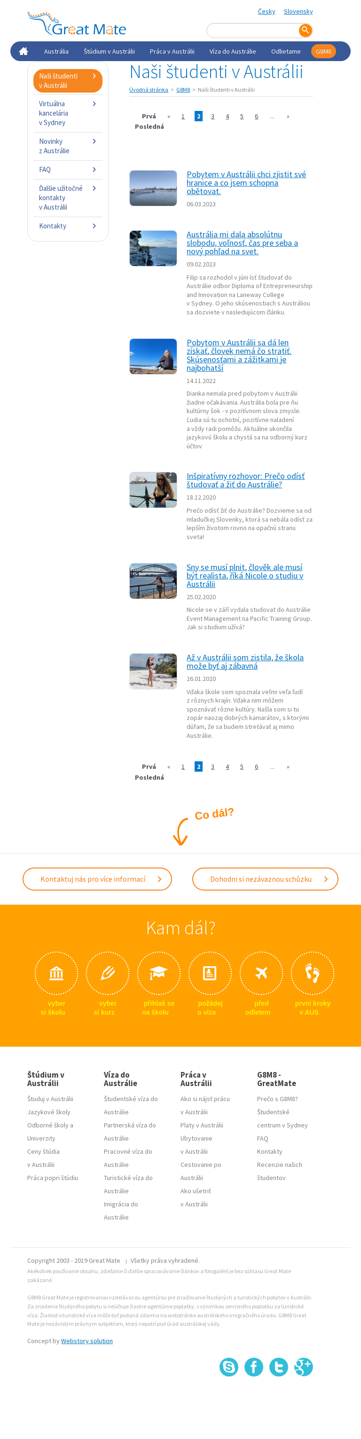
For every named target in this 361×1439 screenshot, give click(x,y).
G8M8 (323, 51)
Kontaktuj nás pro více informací (101, 879)
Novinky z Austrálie (68, 146)
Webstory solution (87, 1341)
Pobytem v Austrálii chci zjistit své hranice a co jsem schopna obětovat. (246, 182)
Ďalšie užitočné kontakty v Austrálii (68, 197)
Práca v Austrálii (172, 51)
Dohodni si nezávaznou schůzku (269, 879)
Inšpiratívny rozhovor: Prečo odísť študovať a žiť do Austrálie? (246, 480)
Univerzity (41, 1138)
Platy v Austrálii (201, 1125)
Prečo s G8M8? (277, 1099)
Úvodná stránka (148, 89)
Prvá (149, 116)
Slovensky (298, 11)
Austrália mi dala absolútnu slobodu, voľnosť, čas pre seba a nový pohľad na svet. (242, 243)
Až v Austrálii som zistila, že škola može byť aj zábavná (245, 661)
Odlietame (286, 51)
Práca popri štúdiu (52, 1177)
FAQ (68, 169)
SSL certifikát (279, 1397)
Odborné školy (48, 1125)
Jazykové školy (49, 1112)
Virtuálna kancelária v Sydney (68, 113)
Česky (266, 11)
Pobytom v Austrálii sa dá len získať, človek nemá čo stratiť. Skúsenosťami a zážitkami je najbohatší (239, 355)
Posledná (149, 126)
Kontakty (68, 225)
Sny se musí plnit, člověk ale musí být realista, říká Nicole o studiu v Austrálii (245, 575)
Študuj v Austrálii (50, 1099)
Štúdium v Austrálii (109, 51)
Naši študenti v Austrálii (68, 80)
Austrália (56, 51)
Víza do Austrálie (233, 51)
